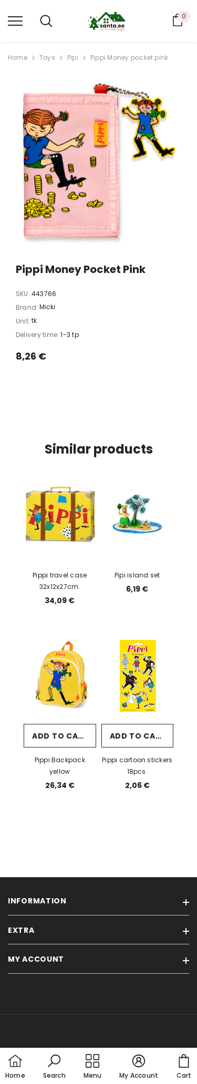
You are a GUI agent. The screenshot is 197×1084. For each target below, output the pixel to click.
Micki (47, 306)
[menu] (15, 20)
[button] (54, 1067)
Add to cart (60, 736)
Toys (47, 57)
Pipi (72, 57)
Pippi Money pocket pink (129, 57)
